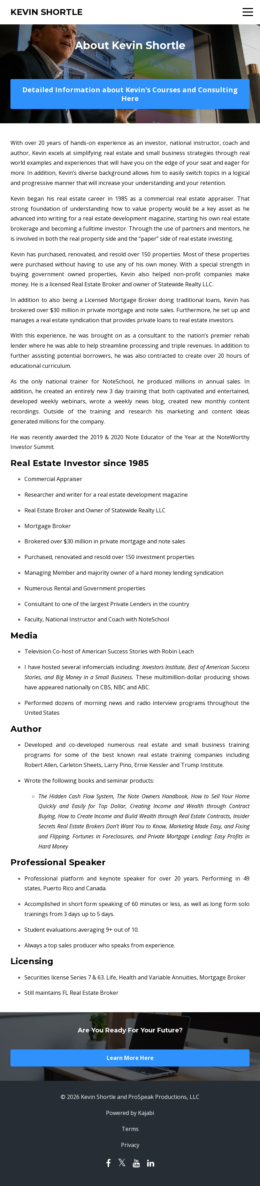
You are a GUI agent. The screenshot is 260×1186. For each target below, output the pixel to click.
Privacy (130, 1145)
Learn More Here (130, 1058)
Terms (130, 1129)
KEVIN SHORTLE (46, 12)
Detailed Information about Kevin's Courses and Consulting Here (130, 94)
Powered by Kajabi (130, 1113)
